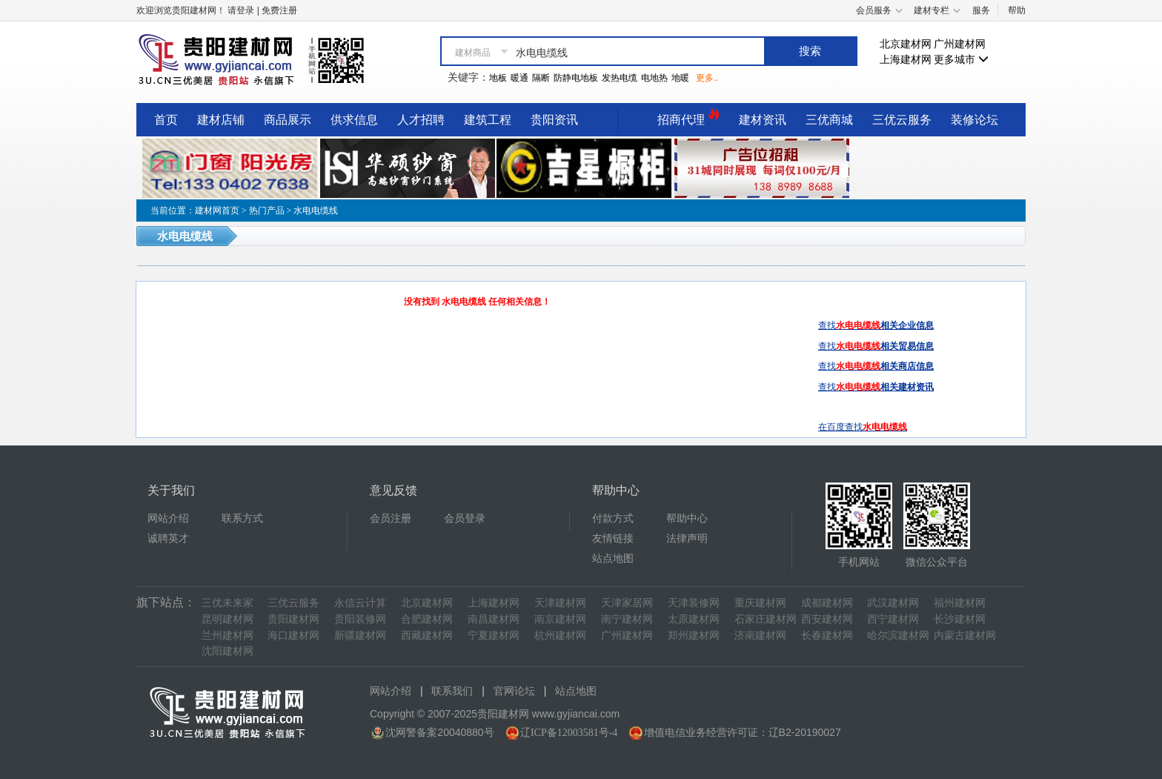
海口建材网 (293, 635)
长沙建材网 (960, 619)
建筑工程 (487, 119)
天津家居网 (627, 603)
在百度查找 (862, 427)
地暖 (680, 78)
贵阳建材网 (293, 619)
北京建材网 (906, 44)
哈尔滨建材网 (898, 635)
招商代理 (688, 117)
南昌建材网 (493, 619)
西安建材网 (827, 619)
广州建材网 (960, 44)
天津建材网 (560, 603)
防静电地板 (576, 78)
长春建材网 (827, 635)
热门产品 (267, 210)
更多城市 (961, 59)
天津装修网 (694, 603)
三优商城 (829, 119)
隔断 (541, 78)
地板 (498, 78)
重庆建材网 (760, 603)
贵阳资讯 (554, 119)
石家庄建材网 (765, 619)
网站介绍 (168, 518)
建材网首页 (217, 210)
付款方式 (613, 518)
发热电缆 (619, 78)
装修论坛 (974, 119)
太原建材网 (694, 619)
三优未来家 (227, 603)
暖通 (519, 78)
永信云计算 (360, 603)
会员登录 (464, 518)
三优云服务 (902, 119)
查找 (876, 325)
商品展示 (287, 119)
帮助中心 (687, 518)
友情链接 (613, 538)
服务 (981, 10)
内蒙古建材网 (965, 635)
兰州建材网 (227, 635)
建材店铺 (221, 119)
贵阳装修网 (360, 619)
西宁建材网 (893, 619)
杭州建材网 (560, 635)
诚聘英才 (168, 538)
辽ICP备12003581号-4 (568, 732)
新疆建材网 (360, 635)
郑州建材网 (694, 635)
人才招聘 (421, 119)
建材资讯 (762, 119)
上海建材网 (906, 59)
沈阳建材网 (227, 651)
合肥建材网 (427, 619)
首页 (166, 119)
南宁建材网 (627, 619)
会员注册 (390, 518)
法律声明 (687, 538)
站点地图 (613, 558)
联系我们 (452, 691)
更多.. (707, 78)
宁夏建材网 (493, 635)
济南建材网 (760, 635)
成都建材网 (827, 603)
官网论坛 (514, 691)
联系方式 (242, 518)
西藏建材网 (427, 635)
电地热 (654, 78)
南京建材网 (560, 619)
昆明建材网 (227, 619)
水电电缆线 (315, 210)
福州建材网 (960, 603)
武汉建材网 (893, 603)
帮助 (1017, 10)
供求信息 (354, 119)
